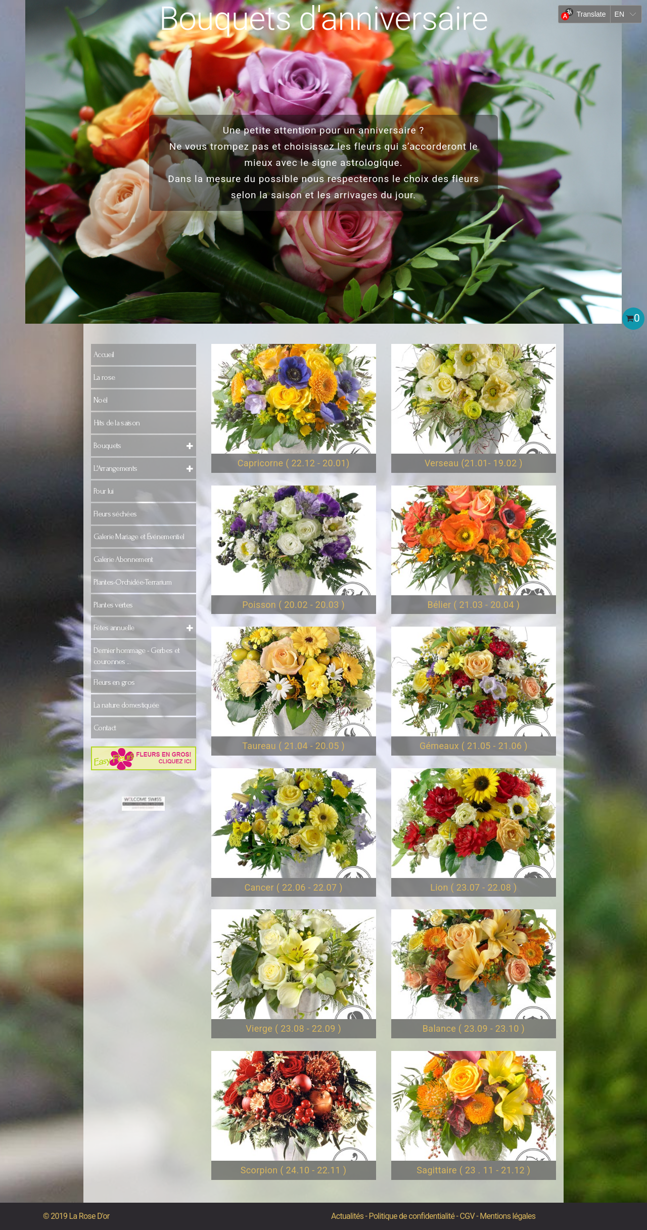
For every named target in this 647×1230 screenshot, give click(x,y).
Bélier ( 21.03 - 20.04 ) (473, 604)
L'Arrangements (115, 468)
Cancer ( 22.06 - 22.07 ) (293, 887)
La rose (104, 377)
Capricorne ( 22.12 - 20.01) (294, 463)
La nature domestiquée (126, 705)
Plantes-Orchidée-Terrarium (132, 582)
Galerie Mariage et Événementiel (139, 536)
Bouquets (107, 445)
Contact (105, 727)
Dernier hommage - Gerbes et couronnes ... (136, 656)
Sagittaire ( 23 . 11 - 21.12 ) (473, 1170)
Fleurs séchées (115, 513)
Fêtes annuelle (114, 627)
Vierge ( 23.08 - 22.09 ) (293, 1028)
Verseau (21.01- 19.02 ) (474, 463)
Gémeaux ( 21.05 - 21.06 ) (474, 745)
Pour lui (103, 491)
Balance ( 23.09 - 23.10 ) (474, 1028)
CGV (467, 1216)
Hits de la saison (117, 422)
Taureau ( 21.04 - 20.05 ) (293, 745)
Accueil (104, 354)
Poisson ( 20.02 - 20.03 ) (293, 604)
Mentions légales (507, 1216)
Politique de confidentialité (412, 1216)
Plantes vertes (113, 604)
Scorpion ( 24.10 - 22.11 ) (294, 1170)
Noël (100, 400)
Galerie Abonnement (123, 559)
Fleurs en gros (114, 682)
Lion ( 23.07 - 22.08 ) (473, 887)
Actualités (347, 1216)
